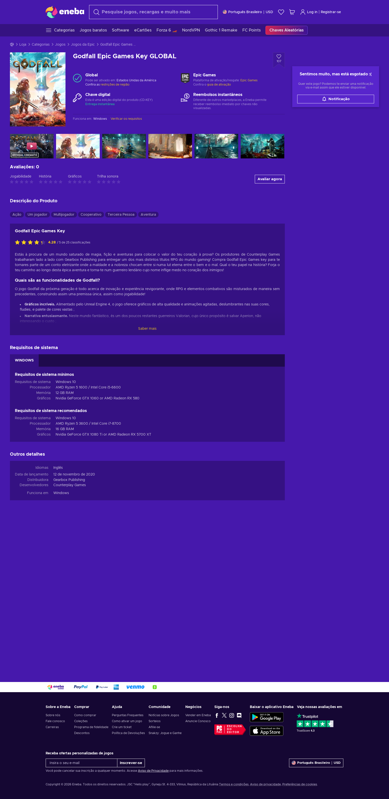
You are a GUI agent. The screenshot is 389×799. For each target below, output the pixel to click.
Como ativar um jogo (127, 721)
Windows (61, 493)
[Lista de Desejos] (281, 12)
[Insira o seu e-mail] (81, 763)
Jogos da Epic (83, 44)
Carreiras (52, 727)
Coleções (81, 721)
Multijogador (64, 214)
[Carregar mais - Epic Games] (185, 78)
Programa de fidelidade (91, 727)
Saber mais (147, 328)
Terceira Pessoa (121, 214)
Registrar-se (331, 12)
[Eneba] (65, 12)
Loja (22, 44)
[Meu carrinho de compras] (292, 12)
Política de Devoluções (128, 733)
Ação (16, 214)
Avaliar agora (270, 179)
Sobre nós (53, 715)
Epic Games (249, 80)
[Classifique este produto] (31, 243)
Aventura (148, 214)
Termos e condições (234, 784)
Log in (308, 12)
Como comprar (85, 715)
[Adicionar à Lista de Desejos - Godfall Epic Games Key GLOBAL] (279, 60)
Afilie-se (154, 727)
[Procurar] (153, 12)
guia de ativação (219, 84)
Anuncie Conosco (198, 721)
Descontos (82, 733)
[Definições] (248, 12)
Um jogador (37, 214)
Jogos (60, 44)
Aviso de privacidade (265, 784)
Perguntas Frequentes (127, 715)
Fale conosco (55, 721)
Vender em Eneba (198, 715)
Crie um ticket (121, 727)
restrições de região (115, 84)
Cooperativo (91, 214)
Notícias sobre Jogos (164, 715)
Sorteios (155, 721)
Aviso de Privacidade (153, 770)
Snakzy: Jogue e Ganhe (165, 733)
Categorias (41, 44)
